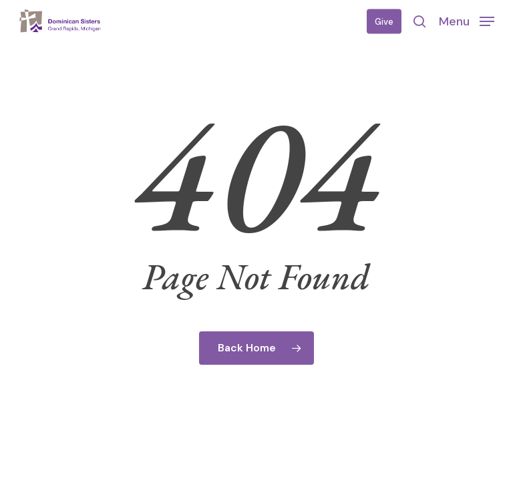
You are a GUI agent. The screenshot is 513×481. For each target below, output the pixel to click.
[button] (466, 21)
